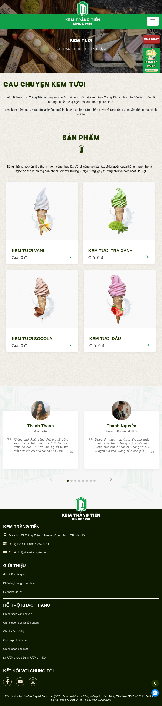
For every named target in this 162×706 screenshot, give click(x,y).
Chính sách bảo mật (15, 648)
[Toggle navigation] (153, 21)
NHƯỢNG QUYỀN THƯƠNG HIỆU (24, 657)
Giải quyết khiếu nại (15, 640)
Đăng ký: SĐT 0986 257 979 (29, 544)
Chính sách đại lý (13, 631)
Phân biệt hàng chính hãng (19, 583)
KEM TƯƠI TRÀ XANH (110, 250)
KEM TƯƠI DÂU (105, 338)
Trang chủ (69, 49)
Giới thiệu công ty (14, 574)
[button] (68, 481)
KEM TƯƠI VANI (28, 250)
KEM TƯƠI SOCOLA (32, 338)
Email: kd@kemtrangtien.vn (28, 552)
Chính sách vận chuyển (17, 614)
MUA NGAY (151, 39)
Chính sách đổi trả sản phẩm (21, 622)
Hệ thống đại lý (12, 591)
